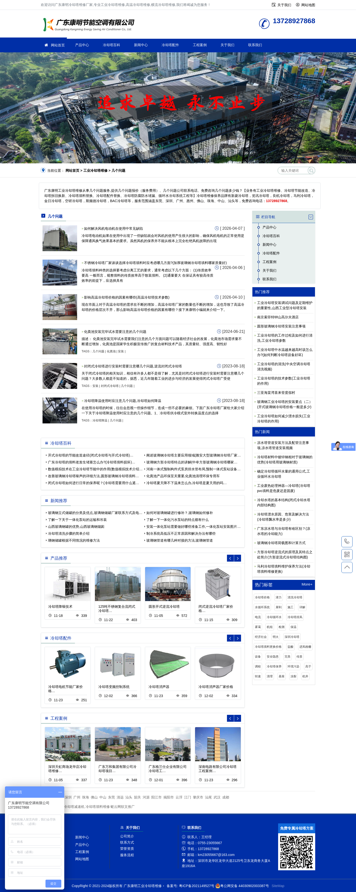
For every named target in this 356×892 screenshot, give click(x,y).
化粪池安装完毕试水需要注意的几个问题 (115, 332)
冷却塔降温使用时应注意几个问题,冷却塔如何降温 (122, 401)
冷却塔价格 (262, 597)
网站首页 (58, 45)
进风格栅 (305, 646)
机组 (270, 627)
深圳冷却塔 (292, 637)
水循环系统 (262, 607)
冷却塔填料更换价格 (268, 646)
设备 (258, 656)
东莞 (111, 797)
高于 (308, 666)
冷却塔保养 (274, 666)
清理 (270, 676)
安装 (121, 351)
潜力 (279, 597)
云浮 (179, 797)
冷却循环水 (274, 617)
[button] (237, 558)
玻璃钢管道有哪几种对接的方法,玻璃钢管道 (179, 540)
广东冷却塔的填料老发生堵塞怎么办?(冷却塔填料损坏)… (91, 462)
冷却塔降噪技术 (60, 606)
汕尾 (208, 797)
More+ (307, 584)
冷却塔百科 (111, 45)
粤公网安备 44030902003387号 (242, 885)
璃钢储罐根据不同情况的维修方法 (74, 540)
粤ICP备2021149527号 (196, 886)
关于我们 (284, 5)
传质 (299, 656)
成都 (225, 797)
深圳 (68, 797)
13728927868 (347, 541)
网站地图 (308, 5)
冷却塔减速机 (74, 807)
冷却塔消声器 (159, 687)
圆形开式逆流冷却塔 (164, 606)
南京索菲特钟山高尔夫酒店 (278, 317)
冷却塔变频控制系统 (114, 687)
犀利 (279, 607)
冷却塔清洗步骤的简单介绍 (68, 533)
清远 (120, 797)
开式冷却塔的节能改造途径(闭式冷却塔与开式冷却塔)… (90, 455)
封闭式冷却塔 (110, 386)
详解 (302, 607)
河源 (146, 797)
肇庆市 (198, 797)
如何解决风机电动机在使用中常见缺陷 (113, 228)
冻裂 (293, 676)
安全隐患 (273, 656)
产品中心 (82, 45)
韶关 (137, 797)
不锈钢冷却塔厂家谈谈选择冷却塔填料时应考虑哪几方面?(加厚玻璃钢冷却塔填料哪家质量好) (155, 263)
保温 (293, 627)
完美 (287, 656)
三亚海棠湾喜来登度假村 (276, 393)
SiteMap (278, 886)
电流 (258, 617)
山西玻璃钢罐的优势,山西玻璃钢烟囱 (76, 527)
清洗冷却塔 (295, 597)
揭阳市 (168, 797)
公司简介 (127, 836)
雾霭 (258, 627)
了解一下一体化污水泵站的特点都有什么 (177, 520)
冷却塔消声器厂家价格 (216, 687)
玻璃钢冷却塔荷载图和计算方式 (281, 543)
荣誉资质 (127, 849)
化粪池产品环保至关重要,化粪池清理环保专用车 (183, 476)
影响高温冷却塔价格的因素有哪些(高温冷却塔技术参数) (126, 297)
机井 (305, 676)
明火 (276, 637)
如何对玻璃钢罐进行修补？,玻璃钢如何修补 (179, 513)
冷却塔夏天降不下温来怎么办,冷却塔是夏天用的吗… (186, 483)
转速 (258, 676)
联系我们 (255, 45)
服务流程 (127, 855)
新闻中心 (141, 45)
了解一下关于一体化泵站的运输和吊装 (77, 520)
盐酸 (290, 646)
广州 (76, 797)
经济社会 (261, 637)
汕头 (128, 797)
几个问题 (98, 351)
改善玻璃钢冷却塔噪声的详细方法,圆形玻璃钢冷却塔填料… (93, 476)
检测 (282, 627)
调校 (258, 666)
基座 (282, 676)
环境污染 (293, 666)
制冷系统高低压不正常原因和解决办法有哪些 (181, 533)
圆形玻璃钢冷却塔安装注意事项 (281, 326)
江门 (187, 797)
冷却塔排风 (295, 617)
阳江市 (156, 797)
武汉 (217, 797)
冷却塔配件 (170, 45)
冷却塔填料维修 (98, 807)
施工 (290, 607)
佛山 (94, 797)
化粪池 (111, 351)
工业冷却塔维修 (90, 25)
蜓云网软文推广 (123, 807)
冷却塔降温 (99, 420)
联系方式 (127, 842)
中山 (102, 797)
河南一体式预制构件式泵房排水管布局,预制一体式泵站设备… (193, 469)
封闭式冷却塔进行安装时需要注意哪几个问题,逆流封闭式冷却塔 (133, 366)
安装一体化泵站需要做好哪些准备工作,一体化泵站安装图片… (193, 527)
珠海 (85, 797)
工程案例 (200, 45)
